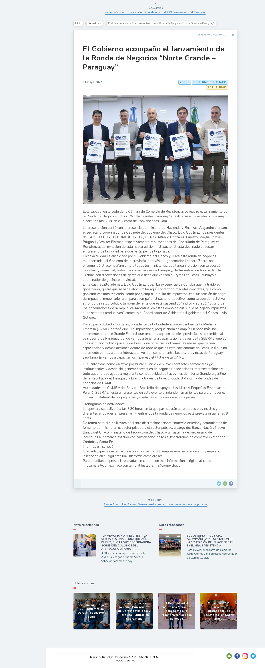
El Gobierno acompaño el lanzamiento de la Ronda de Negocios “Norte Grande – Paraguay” (155, 58)
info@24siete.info (127, 660)
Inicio (80, 23)
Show (11, 54)
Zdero (187, 82)
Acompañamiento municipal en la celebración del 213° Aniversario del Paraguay (157, 12)
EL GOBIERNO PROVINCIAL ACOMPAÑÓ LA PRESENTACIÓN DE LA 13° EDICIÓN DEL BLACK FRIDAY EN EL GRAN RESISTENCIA (212, 540)
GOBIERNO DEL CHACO (211, 82)
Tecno (11, 71)
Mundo (12, 80)
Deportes (14, 88)
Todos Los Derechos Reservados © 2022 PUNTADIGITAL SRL (127, 657)
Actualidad (15, 46)
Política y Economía (21, 63)
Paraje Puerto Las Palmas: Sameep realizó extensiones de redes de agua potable (157, 504)
